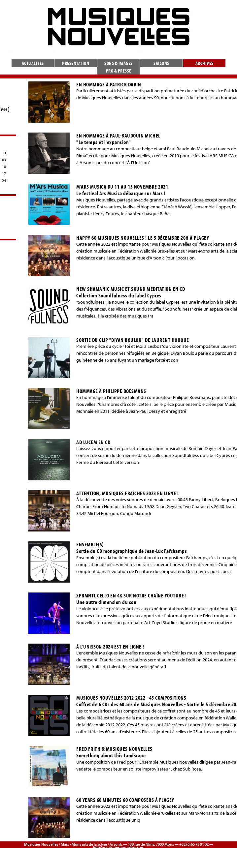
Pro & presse (118, 71)
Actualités (33, 63)
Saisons (161, 63)
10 (4, 166)
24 (4, 180)
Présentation (75, 63)
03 (4, 159)
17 (4, 173)
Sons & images (118, 63)
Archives (204, 63)
